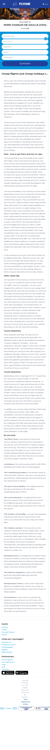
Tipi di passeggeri (7, 647)
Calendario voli (6, 642)
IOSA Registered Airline (25, 702)
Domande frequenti (8, 632)
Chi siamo (5, 627)
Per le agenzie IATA (8, 662)
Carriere (4, 634)
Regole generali (7, 652)
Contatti (4, 629)
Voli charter (5, 669)
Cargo (4, 664)
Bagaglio (5, 649)
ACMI (3, 667)
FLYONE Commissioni (9, 645)
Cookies (8, 708)
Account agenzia (7, 659)
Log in (45, 4)
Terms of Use (14, 708)
